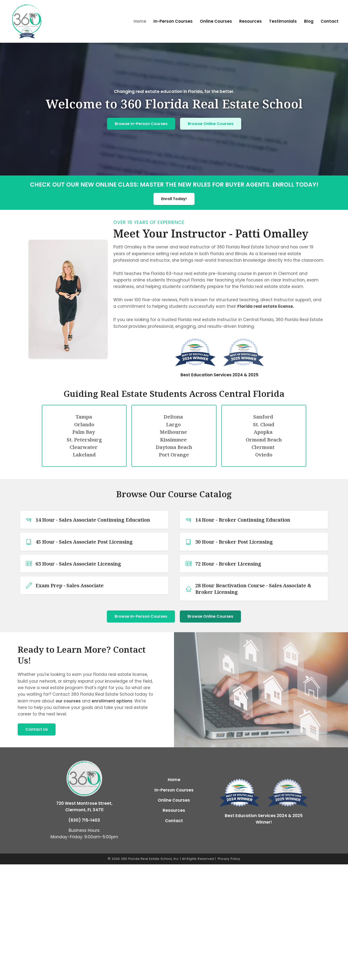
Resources (250, 21)
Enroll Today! (174, 199)
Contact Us (36, 729)
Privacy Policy (229, 858)
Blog (308, 21)
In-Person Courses (173, 21)
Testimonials (283, 21)
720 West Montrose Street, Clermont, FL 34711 (84, 806)
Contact (330, 21)
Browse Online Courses (210, 123)
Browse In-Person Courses (141, 123)
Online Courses (216, 21)
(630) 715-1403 (84, 820)
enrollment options (112, 701)
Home (140, 21)
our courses (68, 701)
